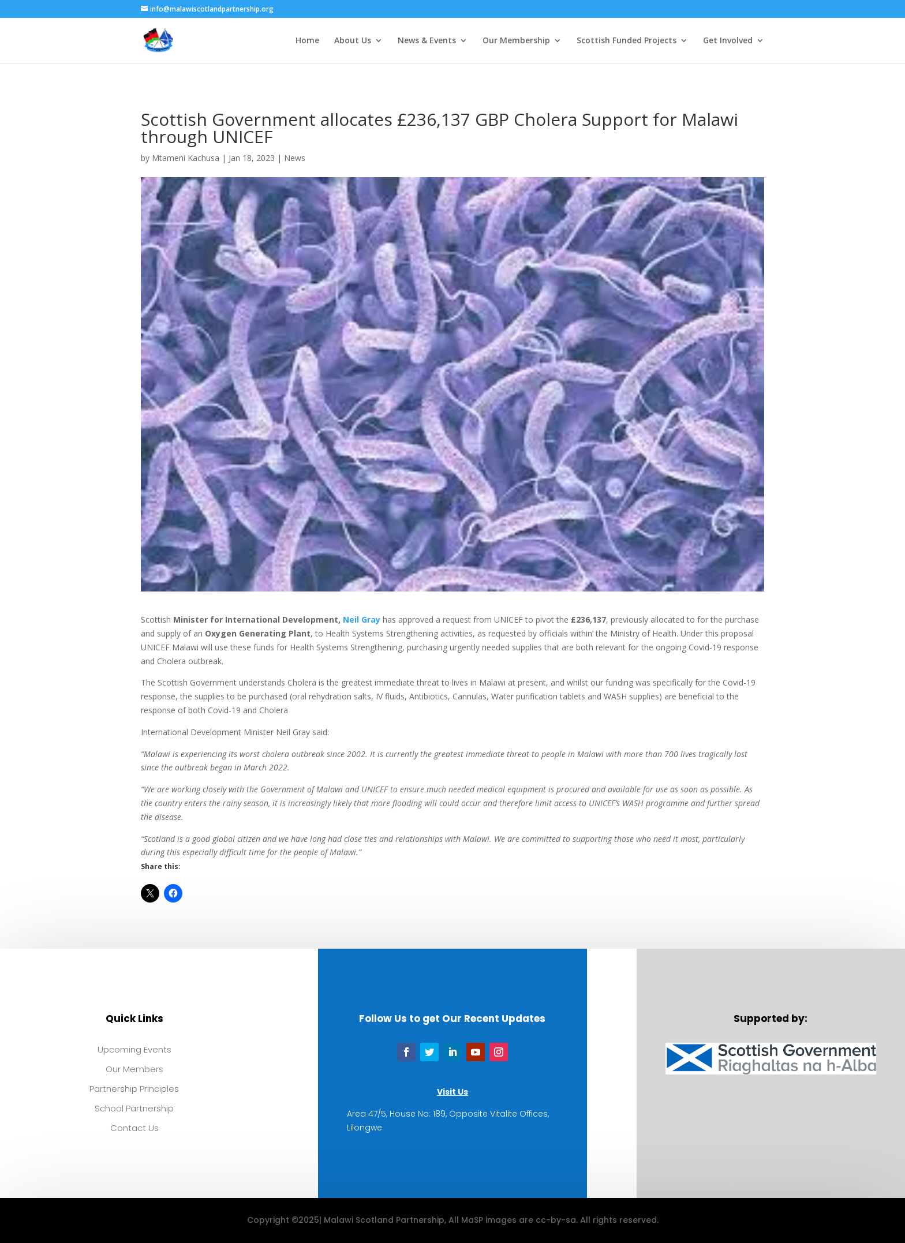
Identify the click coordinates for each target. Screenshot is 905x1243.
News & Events (427, 41)
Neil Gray (361, 619)
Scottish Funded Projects (626, 41)
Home (307, 41)
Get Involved (728, 41)
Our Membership (516, 41)
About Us (352, 41)
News (294, 157)
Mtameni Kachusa (185, 157)
